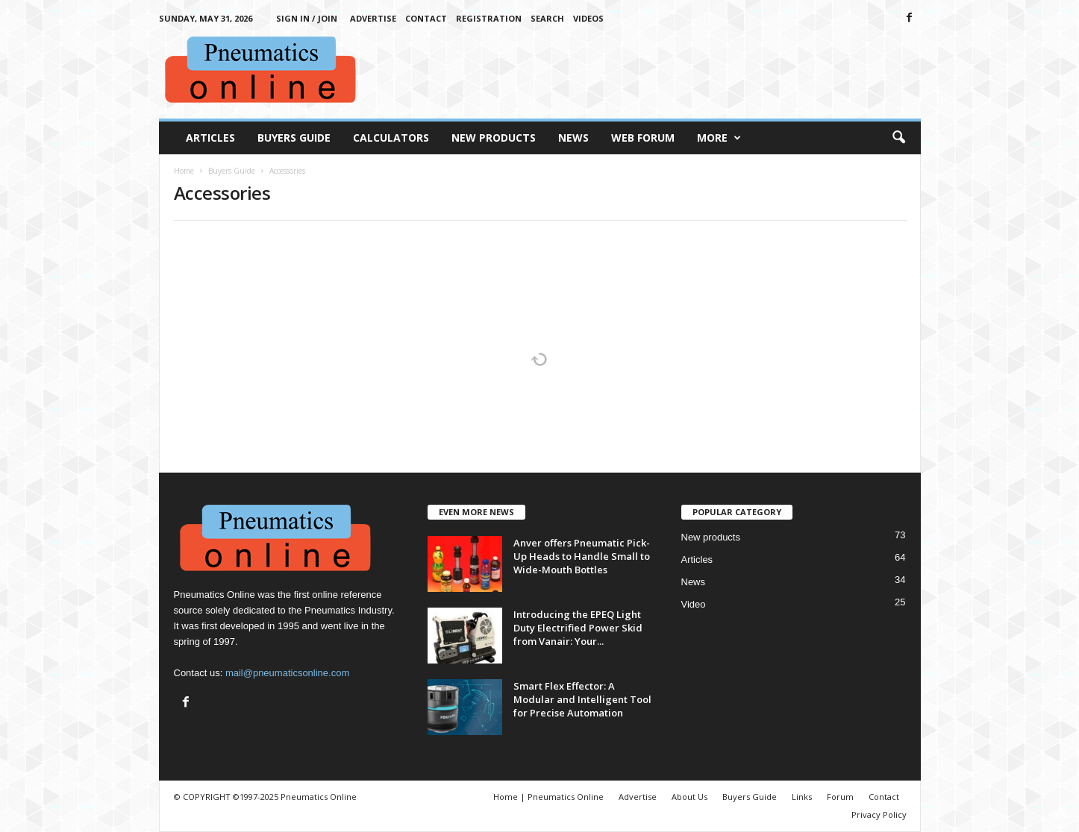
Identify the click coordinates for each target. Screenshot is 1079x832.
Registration (489, 18)
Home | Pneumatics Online (548, 796)
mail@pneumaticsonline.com (287, 672)
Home (184, 171)
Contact (426, 18)
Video (693, 604)
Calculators (391, 137)
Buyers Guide (294, 137)
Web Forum (643, 137)
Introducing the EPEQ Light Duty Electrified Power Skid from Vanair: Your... (577, 628)
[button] (898, 138)
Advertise (373, 18)
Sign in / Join (306, 18)
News (573, 137)
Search (547, 18)
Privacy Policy (879, 814)
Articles (210, 137)
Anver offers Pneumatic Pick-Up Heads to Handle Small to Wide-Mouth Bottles (581, 556)
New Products (493, 137)
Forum (840, 796)
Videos (588, 18)
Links (802, 796)
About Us (689, 796)
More (719, 138)
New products (710, 537)
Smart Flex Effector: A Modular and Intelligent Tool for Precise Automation (582, 699)
